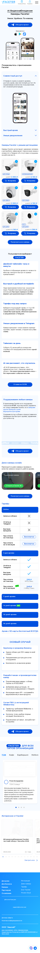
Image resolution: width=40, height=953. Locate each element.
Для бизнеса (7, 891)
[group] (17, 836)
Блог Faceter (25, 897)
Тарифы (24, 894)
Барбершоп (22, 755)
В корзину (10, 180)
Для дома (5, 888)
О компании (6, 900)
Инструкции (25, 888)
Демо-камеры (26, 891)
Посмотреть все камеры (20, 242)
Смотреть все (31, 860)
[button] (16, 807)
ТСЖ (4, 755)
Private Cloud (26, 900)
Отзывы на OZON (20, 384)
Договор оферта (7, 933)
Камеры (5, 894)
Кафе (11, 755)
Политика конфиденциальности (12, 936)
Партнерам (6, 897)
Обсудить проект (20, 24)
